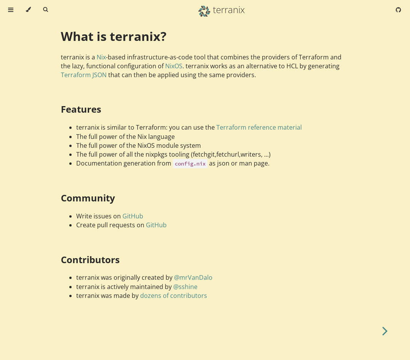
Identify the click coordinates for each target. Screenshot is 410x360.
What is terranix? (113, 36)
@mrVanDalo (193, 277)
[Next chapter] (385, 330)
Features (81, 109)
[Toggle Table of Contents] (11, 9)
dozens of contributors (173, 295)
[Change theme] (28, 9)
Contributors (90, 259)
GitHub (132, 216)
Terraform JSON (84, 75)
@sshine (185, 286)
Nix (101, 57)
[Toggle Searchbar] (45, 9)
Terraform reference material (259, 127)
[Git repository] (398, 9)
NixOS (173, 66)
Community (88, 197)
